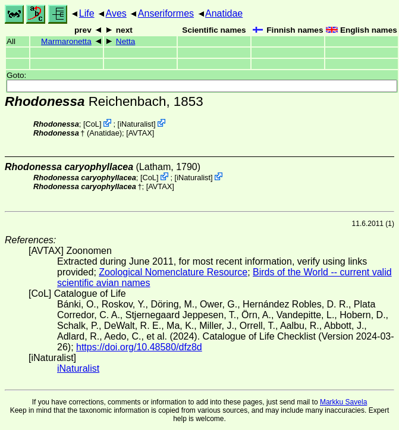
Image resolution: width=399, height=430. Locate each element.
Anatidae (224, 13)
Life (87, 13)
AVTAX (140, 132)
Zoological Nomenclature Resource (173, 272)
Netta (126, 41)
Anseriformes (166, 13)
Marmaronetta (66, 41)
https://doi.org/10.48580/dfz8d (139, 347)
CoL (92, 124)
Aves (116, 13)
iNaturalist (136, 124)
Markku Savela (343, 402)
